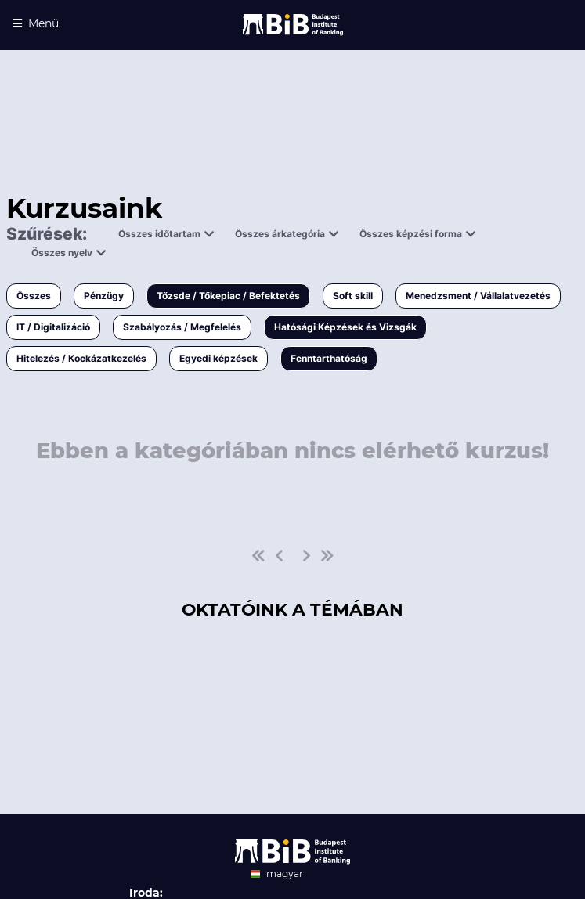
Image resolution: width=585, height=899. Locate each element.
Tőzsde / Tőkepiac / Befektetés (228, 295)
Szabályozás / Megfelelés (182, 327)
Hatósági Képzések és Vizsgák (345, 327)
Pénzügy (104, 295)
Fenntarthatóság (329, 358)
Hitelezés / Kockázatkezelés (81, 358)
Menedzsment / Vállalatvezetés (478, 295)
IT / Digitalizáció (53, 327)
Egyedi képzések (218, 358)
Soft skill (353, 295)
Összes (33, 295)
